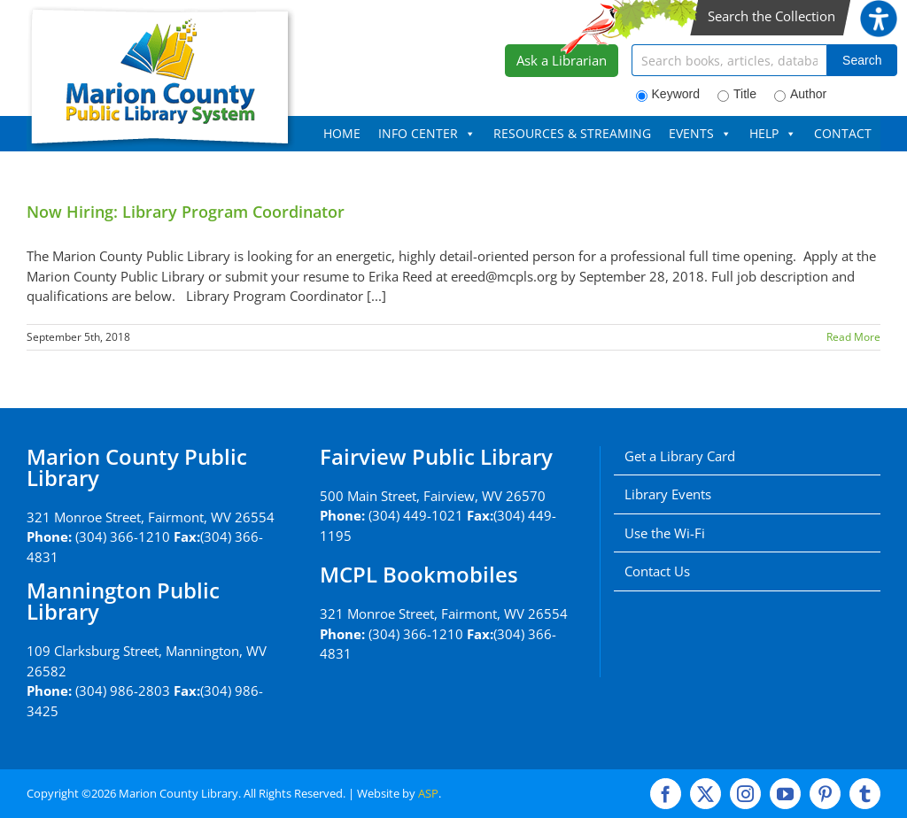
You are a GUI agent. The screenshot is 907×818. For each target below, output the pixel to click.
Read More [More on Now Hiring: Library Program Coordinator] (853, 336)
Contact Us (657, 571)
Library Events (667, 494)
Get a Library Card (679, 456)
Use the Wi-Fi (664, 533)
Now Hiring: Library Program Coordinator (186, 211)
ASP (428, 793)
